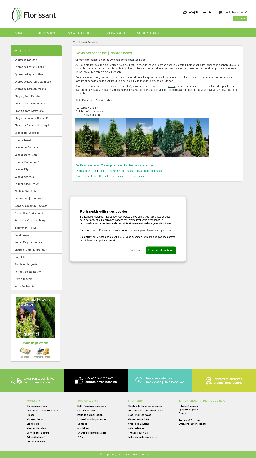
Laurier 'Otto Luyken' (27, 184)
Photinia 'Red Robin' (26, 191)
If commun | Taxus (25, 227)
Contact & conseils (148, 32)
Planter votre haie (138, 419)
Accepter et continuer (161, 250)
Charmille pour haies (111, 176)
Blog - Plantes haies (139, 415)
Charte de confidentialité (91, 432)
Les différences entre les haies (146, 410)
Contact (82, 424)
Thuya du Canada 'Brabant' (31, 118)
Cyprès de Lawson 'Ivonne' (30, 89)
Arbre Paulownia (24, 286)
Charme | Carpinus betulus (30, 249)
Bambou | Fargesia (25, 264)
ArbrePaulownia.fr (37, 441)
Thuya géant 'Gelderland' (30, 103)
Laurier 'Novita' (23, 140)
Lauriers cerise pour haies (139, 165)
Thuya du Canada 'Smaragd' (31, 125)
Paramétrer (136, 250)
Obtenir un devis (86, 410)
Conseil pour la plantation (92, 419)
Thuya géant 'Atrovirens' (29, 110)
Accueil (19, 32)
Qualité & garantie (115, 32)
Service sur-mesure (38, 432)
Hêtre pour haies (134, 176)
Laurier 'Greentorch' (26, 162)
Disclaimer (83, 428)
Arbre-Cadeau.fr (36, 437)
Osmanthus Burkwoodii (28, 213)
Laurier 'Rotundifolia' (27, 132)
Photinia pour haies (86, 176)
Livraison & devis (45, 32)
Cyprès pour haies (86, 170)
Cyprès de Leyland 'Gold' (29, 74)
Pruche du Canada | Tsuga (30, 220)
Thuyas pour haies (111, 165)
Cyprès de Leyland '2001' (29, 67)
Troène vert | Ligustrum (28, 198)
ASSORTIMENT (25, 51)
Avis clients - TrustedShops (42, 410)
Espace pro (33, 424)
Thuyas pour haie (138, 432)
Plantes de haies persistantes (145, 406)
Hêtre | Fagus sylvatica (28, 242)
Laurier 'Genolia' (24, 176)
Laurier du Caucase (26, 147)
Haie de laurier (136, 428)
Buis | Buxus (21, 235)
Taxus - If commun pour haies (115, 170)
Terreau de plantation (27, 271)
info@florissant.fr (199, 12)
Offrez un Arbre (23, 279)
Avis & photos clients (80, 32)
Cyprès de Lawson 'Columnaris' (33, 81)
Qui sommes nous (37, 406)
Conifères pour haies (87, 165)
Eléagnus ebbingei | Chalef (30, 205)
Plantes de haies (36, 428)
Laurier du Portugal (26, 154)
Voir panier (240, 18)
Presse (31, 415)
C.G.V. (80, 437)
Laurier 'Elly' (21, 169)
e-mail (171, 86)
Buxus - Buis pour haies (148, 170)
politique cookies (108, 240)
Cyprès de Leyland (25, 59)
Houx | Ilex (20, 257)
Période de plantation (90, 415)
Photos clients (35, 419)
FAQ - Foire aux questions (91, 406)
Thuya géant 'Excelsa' (27, 96)
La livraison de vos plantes (143, 437)
